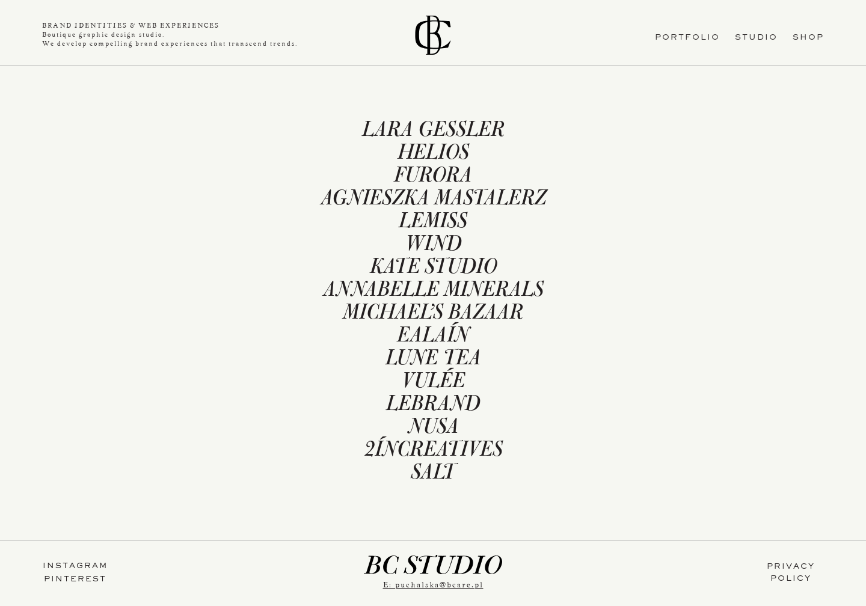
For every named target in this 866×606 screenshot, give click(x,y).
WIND (433, 245)
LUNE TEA (433, 360)
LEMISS (433, 223)
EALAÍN (433, 337)
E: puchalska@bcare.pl (433, 585)
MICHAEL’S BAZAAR (433, 314)
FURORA (433, 177)
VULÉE (433, 383)
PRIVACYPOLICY (791, 573)
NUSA (433, 428)
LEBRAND (433, 405)
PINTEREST (75, 580)
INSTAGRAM (75, 567)
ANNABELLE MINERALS (433, 291)
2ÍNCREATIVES (433, 451)
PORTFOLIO (687, 38)
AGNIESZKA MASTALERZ (433, 200)
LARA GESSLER (433, 131)
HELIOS (433, 154)
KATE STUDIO (433, 268)
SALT (433, 474)
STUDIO (756, 38)
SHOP (808, 38)
